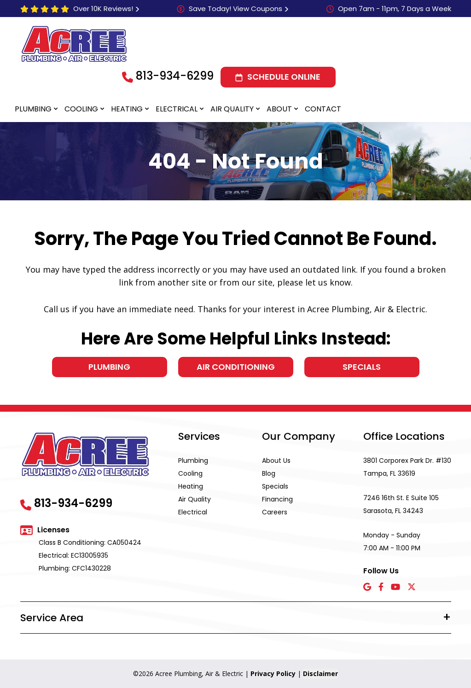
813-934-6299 (175, 75)
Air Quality (232, 109)
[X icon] (411, 587)
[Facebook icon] (381, 587)
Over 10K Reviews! (103, 8)
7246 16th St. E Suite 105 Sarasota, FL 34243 (401, 504)
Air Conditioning (236, 367)
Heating (127, 109)
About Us (276, 460)
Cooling (81, 109)
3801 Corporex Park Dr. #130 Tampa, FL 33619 (407, 467)
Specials (362, 367)
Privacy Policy (273, 673)
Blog (268, 473)
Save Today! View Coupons (235, 8)
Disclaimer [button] (320, 673)
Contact (323, 109)
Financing (277, 499)
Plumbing (33, 109)
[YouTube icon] (395, 587)
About (279, 109)
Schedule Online (283, 76)
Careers (274, 512)
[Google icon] (367, 587)
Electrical (177, 109)
